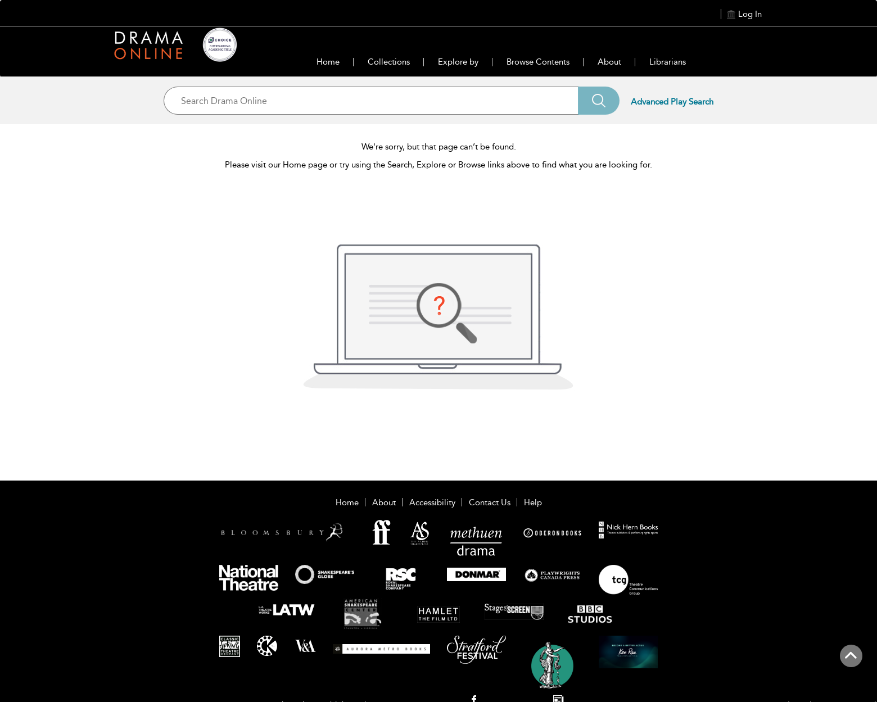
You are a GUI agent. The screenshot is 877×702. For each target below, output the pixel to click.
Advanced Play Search (672, 102)
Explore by (458, 62)
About (609, 62)
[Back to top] (851, 662)
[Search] (599, 101)
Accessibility (432, 502)
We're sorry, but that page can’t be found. (438, 147)
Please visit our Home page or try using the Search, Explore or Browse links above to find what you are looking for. (438, 165)
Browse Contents (538, 62)
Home (328, 62)
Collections (389, 62)
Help (533, 502)
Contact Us (489, 502)
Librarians (667, 62)
